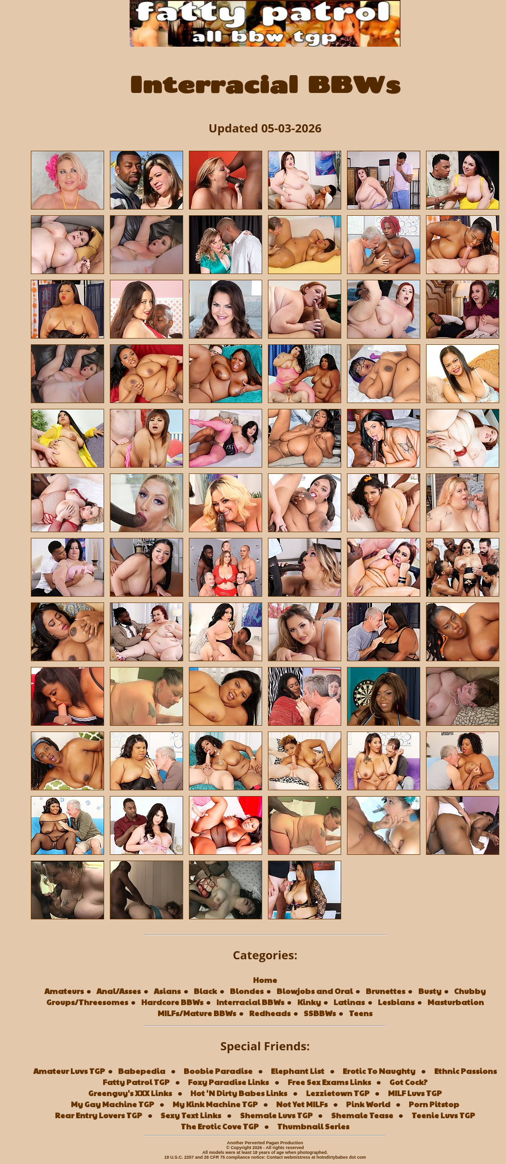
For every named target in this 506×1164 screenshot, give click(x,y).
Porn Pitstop (434, 1104)
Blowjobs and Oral (315, 990)
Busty (429, 990)
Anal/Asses (118, 990)
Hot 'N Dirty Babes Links (238, 1093)
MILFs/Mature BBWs (197, 1013)
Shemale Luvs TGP (276, 1115)
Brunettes (385, 990)
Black (205, 990)
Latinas (349, 1001)
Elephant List (297, 1070)
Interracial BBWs (250, 1001)
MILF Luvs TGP (415, 1093)
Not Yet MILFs (302, 1104)
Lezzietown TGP (338, 1093)
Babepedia (141, 1070)
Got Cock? (408, 1081)
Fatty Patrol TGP (136, 1081)
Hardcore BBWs (172, 1001)
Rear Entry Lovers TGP (98, 1115)
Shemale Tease (362, 1115)
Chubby (470, 990)
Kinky (309, 1001)
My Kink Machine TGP (215, 1104)
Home (265, 979)
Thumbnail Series (313, 1126)
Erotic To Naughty (379, 1070)
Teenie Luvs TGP (443, 1115)
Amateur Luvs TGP (69, 1070)
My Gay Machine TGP (112, 1104)
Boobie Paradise (218, 1070)
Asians (167, 990)
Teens (361, 1013)
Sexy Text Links (190, 1115)
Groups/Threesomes (87, 1001)
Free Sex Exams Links (329, 1081)
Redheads (270, 1013)
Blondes (247, 990)
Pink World (368, 1104)
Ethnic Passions (465, 1070)
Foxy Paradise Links (228, 1081)
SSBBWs (320, 1013)
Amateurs (64, 990)
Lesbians (396, 1001)
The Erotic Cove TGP (220, 1126)
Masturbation (455, 1001)
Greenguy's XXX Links (130, 1093)
